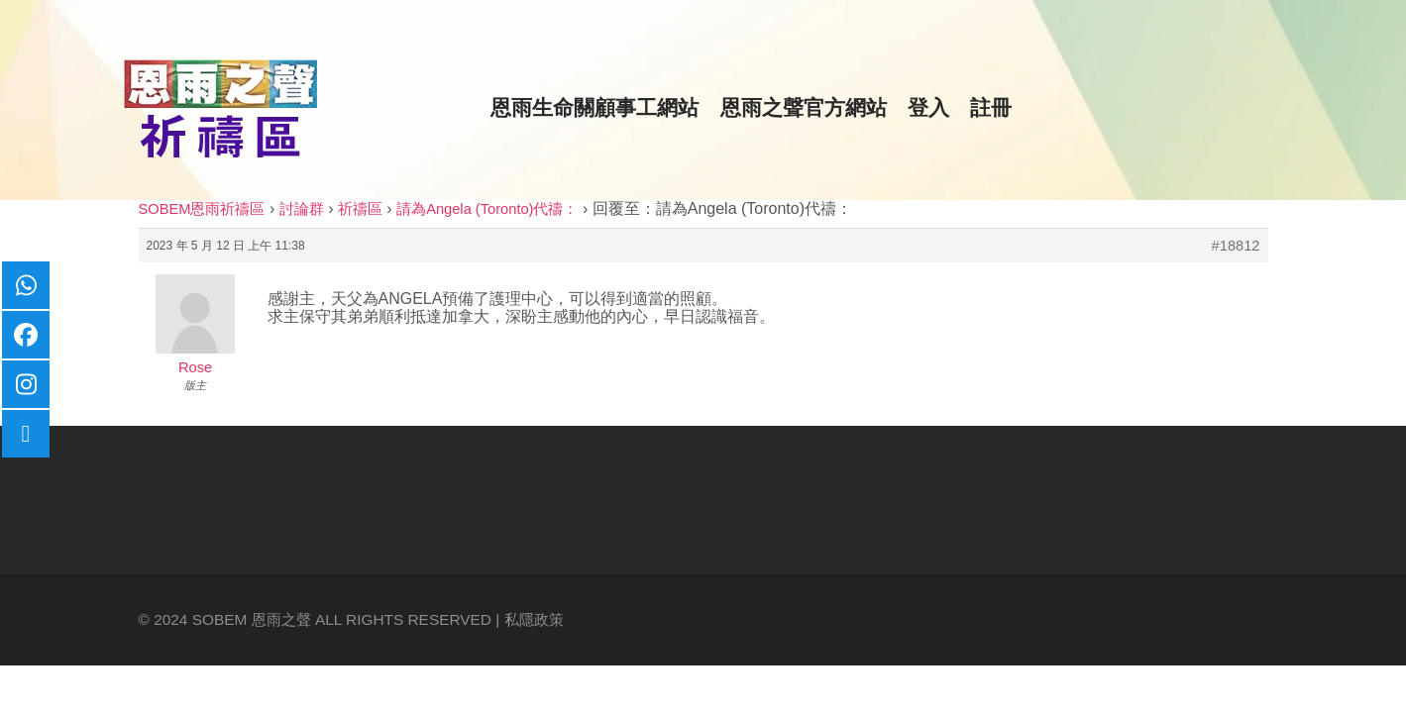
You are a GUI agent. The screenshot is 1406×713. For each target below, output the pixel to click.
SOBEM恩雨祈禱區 (202, 209)
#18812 (1236, 246)
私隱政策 (534, 619)
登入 (928, 108)
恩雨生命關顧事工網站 (594, 108)
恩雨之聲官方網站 (803, 108)
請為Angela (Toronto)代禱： (487, 209)
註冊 (991, 108)
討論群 (301, 209)
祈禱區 (360, 209)
